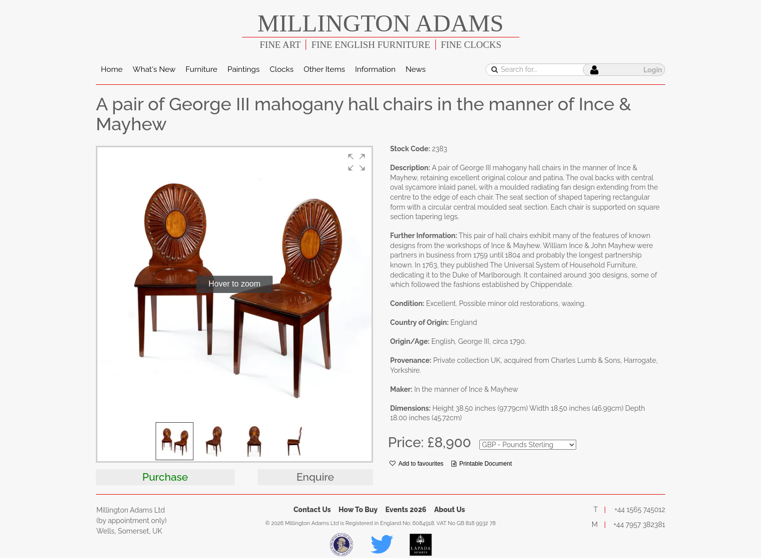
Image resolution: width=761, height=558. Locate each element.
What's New (154, 69)
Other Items (324, 69)
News (415, 69)
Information (375, 69)
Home (112, 69)
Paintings (243, 69)
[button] (357, 162)
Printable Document (481, 463)
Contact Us (312, 510)
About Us (449, 510)
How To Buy (358, 510)
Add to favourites (416, 463)
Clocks (282, 69)
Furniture (201, 69)
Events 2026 (405, 510)
